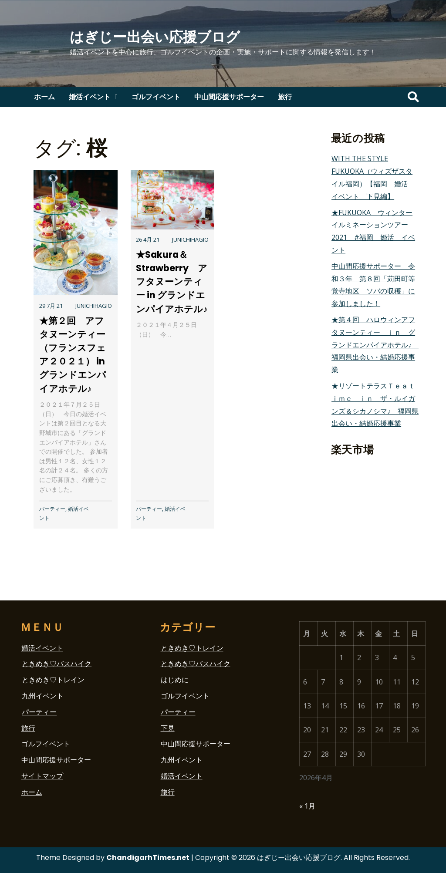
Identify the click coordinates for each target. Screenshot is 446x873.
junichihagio (93, 306)
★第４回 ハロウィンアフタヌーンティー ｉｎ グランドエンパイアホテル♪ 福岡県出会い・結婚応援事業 (375, 344)
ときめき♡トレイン (53, 679)
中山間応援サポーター (229, 97)
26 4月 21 (147, 239)
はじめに (175, 679)
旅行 (285, 97)
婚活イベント (90, 97)
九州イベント (43, 696)
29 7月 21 (51, 306)
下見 (168, 728)
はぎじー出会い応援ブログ (155, 37)
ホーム (44, 97)
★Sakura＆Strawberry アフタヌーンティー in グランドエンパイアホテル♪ (171, 281)
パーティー (52, 508)
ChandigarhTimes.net (147, 858)
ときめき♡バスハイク (56, 663)
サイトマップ (42, 776)
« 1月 (307, 806)
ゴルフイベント (156, 97)
